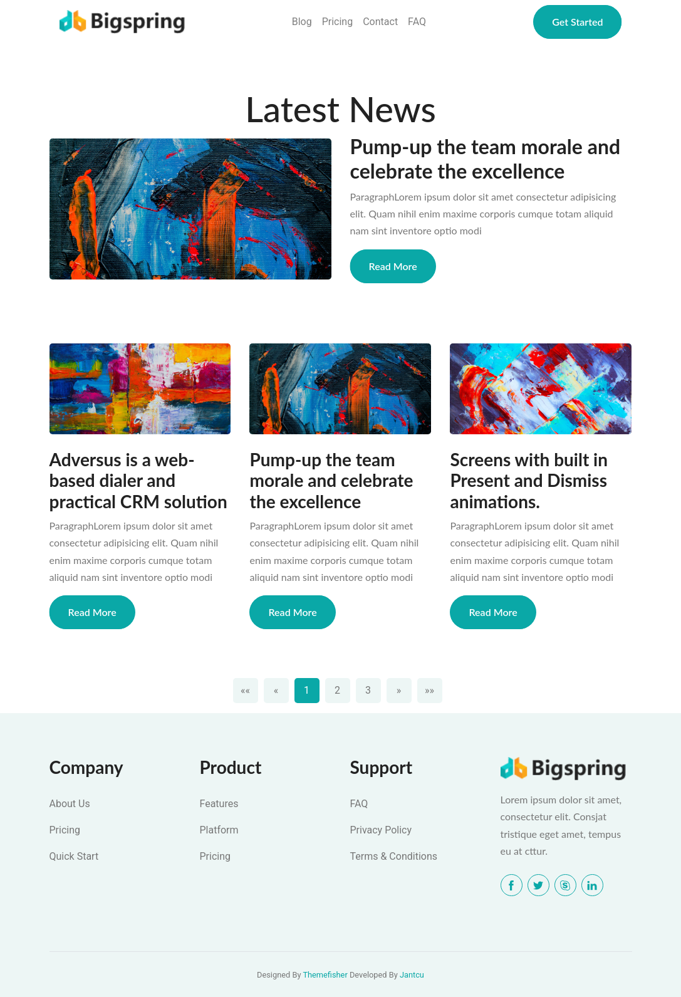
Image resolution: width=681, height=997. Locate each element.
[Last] (429, 690)
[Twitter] (538, 885)
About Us (69, 804)
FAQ (417, 22)
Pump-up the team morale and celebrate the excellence (485, 158)
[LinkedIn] (592, 885)
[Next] (399, 690)
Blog (302, 22)
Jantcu (412, 974)
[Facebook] (511, 885)
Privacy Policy (381, 830)
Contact (380, 22)
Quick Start (74, 856)
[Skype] (565, 885)
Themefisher (325, 974)
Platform (219, 830)
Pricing (337, 22)
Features (219, 804)
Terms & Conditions (394, 856)
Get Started (577, 22)
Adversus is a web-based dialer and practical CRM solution (138, 480)
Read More (393, 266)
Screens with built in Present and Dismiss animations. (529, 480)
